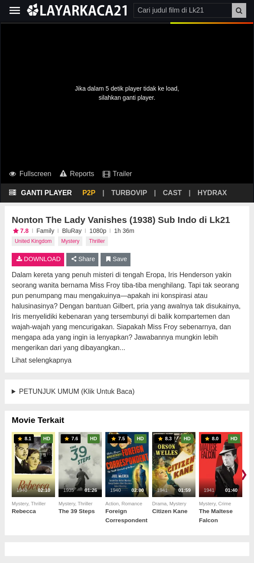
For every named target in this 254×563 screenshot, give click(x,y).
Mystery (70, 241)
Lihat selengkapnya (42, 360)
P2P (88, 192)
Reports (76, 173)
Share (82, 258)
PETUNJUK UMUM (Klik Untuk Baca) (77, 391)
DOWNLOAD (38, 258)
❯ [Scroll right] (243, 474)
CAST (172, 192)
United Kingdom (33, 241)
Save (115, 258)
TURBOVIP (129, 192)
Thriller (97, 241)
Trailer (116, 173)
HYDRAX (212, 192)
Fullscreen (30, 173)
